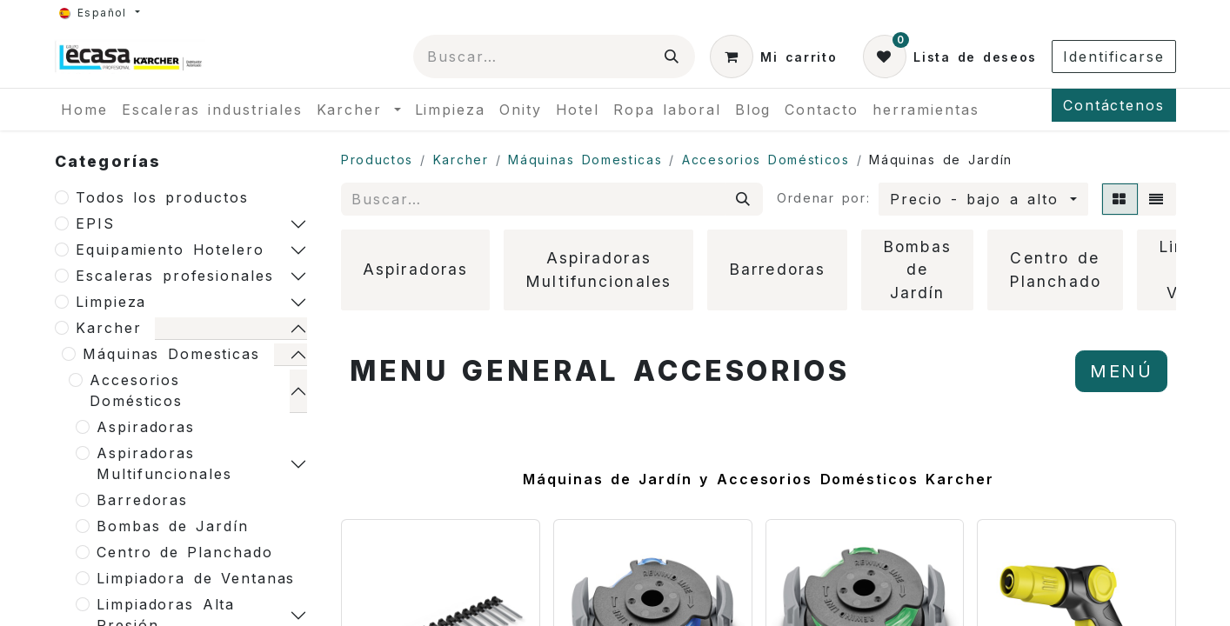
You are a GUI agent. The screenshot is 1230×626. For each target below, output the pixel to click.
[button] (983, 199)
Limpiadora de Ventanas (196, 578)
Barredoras (142, 500)
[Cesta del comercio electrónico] (773, 56)
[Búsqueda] (672, 56)
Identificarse (1114, 56)
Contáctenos (1114, 105)
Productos (377, 159)
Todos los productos (162, 197)
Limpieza (111, 301)
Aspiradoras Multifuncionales (164, 463)
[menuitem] (84, 109)
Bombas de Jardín (173, 526)
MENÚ (1121, 371)
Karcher (108, 327)
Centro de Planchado (185, 552)
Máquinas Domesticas (171, 354)
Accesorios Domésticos (136, 390)
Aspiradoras (146, 427)
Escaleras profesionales (175, 275)
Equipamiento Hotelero (170, 249)
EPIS (95, 223)
